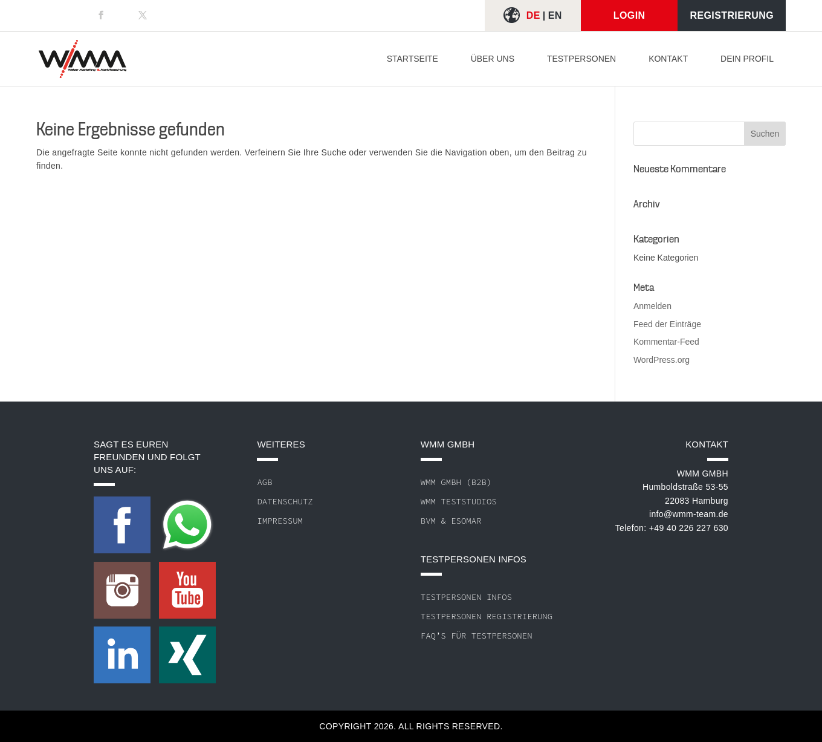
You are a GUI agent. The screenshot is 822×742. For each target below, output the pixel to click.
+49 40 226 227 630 (688, 528)
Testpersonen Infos (466, 596)
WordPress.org (661, 360)
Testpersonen (581, 58)
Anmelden (652, 306)
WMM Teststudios (459, 501)
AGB (264, 482)
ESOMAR (466, 520)
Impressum (280, 520)
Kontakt (668, 58)
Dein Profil (747, 58)
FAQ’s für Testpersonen (476, 635)
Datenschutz (284, 501)
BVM (428, 520)
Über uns (492, 58)
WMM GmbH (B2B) (456, 482)
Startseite (412, 58)
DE (533, 15)
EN (555, 15)
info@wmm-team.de (688, 514)
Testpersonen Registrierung (486, 616)
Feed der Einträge (667, 324)
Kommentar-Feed (666, 342)
